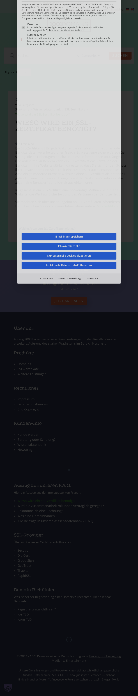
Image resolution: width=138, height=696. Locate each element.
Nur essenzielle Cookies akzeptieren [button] (69, 102)
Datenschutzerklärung (69, 125)
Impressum (92, 125)
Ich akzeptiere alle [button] (69, 92)
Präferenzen (46, 125)
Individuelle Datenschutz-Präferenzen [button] (69, 112)
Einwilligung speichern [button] (69, 83)
